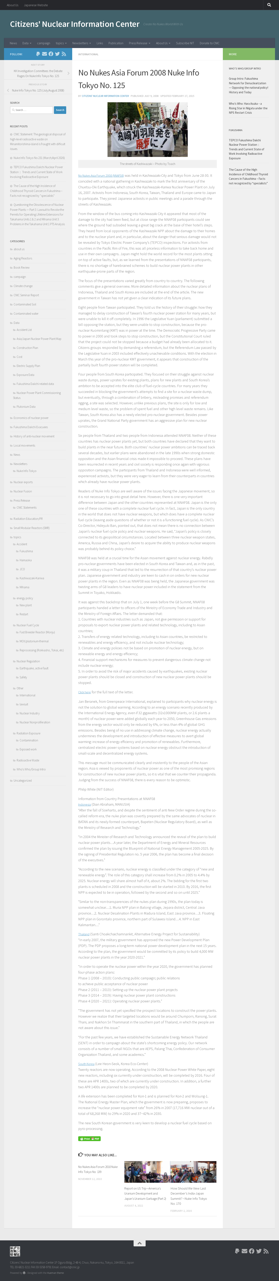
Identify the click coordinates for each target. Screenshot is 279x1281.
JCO (22, 569)
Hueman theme (55, 1272)
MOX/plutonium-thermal (34, 641)
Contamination (29, 740)
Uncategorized (23, 780)
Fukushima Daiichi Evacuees (31, 427)
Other (20, 688)
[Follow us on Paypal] (38, 53)
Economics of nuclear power (31, 418)
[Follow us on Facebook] (51, 53)
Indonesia (85, 804)
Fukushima (26, 551)
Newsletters (80, 43)
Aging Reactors (23, 258)
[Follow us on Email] (44, 53)
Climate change (23, 286)
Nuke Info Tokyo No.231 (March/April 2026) (39, 158)
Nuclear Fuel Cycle (28, 625)
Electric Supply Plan (28, 366)
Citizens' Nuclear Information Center (74, 24)
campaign (43, 43)
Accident (22, 544)
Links (100, 43)
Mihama (24, 587)
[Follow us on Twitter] (57, 53)
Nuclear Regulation (28, 661)
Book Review (21, 267)
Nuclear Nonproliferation (35, 722)
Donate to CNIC (209, 43)
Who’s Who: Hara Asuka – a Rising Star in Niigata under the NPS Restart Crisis (248, 108)
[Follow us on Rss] (63, 53)
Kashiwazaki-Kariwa (32, 578)
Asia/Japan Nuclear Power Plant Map (39, 339)
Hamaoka (26, 560)
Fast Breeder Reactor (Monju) (37, 632)
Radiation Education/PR (28, 519)
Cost (19, 357)
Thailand (84, 933)
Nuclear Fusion (23, 491)
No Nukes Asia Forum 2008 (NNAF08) (106, 175)
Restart (24, 614)
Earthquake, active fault (34, 668)
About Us (12, 5)
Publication (116, 43)
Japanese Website (36, 5)
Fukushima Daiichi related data (35, 384)
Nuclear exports (23, 482)
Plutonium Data (26, 407)
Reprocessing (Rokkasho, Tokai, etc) (42, 650)
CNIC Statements (27, 507)
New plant (26, 605)
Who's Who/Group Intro (31, 769)
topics (60, 43)
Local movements (24, 445)
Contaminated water (26, 313)
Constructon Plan (27, 348)
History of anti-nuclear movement (34, 436)
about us (19, 249)
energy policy (25, 598)
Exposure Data (25, 375)
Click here (85, 691)
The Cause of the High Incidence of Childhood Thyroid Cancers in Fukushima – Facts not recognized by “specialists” (36, 191)
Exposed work (28, 749)
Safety (23, 677)
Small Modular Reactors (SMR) (32, 528)
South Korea (87, 1063)
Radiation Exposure (28, 733)
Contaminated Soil (25, 304)
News (13, 43)
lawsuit (24, 704)
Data (25, 43)
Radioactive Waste (28, 760)
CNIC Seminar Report (26, 295)
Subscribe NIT (185, 43)
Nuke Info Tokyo (27, 471)
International (89, 54)
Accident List (24, 330)
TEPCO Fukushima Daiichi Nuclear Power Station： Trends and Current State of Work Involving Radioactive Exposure (36, 172)
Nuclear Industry (30, 713)
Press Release (138, 43)
